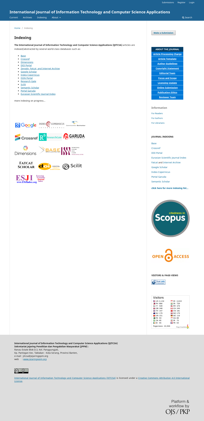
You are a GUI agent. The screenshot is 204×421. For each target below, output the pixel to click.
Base (23, 55)
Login (191, 2)
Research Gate (28, 81)
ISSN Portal (27, 78)
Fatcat (154, 162)
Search (187, 17)
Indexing (42, 17)
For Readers (157, 113)
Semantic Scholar (30, 87)
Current (14, 17)
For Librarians (157, 122)
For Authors (157, 118)
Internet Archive (172, 162)
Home (17, 28)
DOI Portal (26, 65)
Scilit (23, 84)
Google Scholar (29, 71)
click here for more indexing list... (169, 188)
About (55, 17)
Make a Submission (163, 32)
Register (181, 2)
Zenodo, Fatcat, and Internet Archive (40, 68)
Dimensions (27, 62)
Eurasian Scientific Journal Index (38, 94)
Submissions (168, 2)
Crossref (25, 58)
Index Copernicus (30, 74)
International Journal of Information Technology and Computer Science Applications (90, 11)
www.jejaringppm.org (35, 359)
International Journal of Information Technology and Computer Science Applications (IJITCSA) (65, 377)
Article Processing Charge (167, 54)
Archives (27, 17)
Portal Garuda (28, 90)
